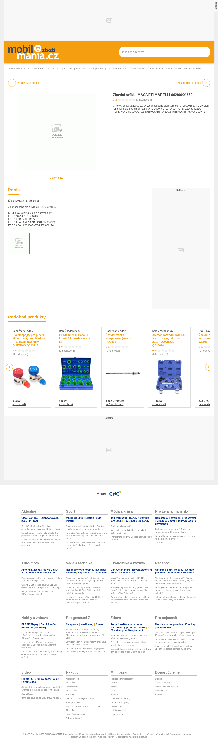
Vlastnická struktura (138, 737)
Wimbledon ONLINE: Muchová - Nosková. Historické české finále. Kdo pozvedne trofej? (86, 545)
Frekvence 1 (161, 690)
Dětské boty (116, 706)
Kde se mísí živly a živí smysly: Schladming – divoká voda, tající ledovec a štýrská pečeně (42, 654)
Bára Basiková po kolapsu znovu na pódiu (41, 698)
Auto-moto (38, 68)
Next (208, 367)
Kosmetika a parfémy (121, 698)
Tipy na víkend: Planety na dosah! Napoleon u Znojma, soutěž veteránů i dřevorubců (39, 645)
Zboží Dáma (72, 690)
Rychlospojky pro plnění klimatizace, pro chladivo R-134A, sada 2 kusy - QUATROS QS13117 (29, 340)
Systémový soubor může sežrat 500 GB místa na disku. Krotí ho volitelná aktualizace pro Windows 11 (85, 600)
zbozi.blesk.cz (72, 694)
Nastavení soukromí (117, 737)
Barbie (114, 687)
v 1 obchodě (19, 404)
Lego (113, 690)
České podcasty (162, 682)
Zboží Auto (71, 710)
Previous (9, 367)
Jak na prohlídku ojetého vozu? (81, 698)
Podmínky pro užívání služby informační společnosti (157, 734)
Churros (159, 542)
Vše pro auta (53, 68)
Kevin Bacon (27, 694)
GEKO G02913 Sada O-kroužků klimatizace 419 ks (74, 338)
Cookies (102, 737)
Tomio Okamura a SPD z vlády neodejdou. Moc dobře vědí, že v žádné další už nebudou (41, 542)
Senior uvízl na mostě (121, 526)
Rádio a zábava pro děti (166, 687)
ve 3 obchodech (115, 404)
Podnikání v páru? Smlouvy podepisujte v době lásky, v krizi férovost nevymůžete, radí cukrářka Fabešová (130, 590)
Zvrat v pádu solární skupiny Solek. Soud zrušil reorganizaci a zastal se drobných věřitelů (130, 600)
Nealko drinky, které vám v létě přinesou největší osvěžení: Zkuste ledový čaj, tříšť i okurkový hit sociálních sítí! (175, 581)
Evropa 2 (159, 694)
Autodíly (68, 68)
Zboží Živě (71, 682)
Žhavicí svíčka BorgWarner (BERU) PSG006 (119, 338)
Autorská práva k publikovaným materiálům (110, 734)
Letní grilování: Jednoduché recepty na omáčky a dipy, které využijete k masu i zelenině (173, 590)
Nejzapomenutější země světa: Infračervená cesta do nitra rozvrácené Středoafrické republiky (39, 635)
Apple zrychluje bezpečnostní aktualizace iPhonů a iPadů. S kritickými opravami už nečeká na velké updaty (85, 581)
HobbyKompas (73, 702)
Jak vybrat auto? (74, 718)
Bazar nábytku (117, 714)
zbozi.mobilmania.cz (18, 68)
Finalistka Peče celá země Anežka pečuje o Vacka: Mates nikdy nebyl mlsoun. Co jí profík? (86, 536)
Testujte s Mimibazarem (122, 679)
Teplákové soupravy (120, 702)
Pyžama (114, 694)
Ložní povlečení (118, 710)
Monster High (117, 682)
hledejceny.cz (72, 679)
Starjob (158, 679)
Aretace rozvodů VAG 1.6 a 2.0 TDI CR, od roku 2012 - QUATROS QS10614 (168, 340)
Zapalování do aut (116, 68)
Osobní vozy (72, 687)
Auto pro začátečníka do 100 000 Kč (83, 706)
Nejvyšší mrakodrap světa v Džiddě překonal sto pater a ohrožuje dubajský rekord (129, 581)
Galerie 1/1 (56, 177)
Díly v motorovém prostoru (90, 68)
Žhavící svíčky (137, 68)
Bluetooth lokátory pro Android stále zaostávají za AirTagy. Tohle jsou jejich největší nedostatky (84, 590)
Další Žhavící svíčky (23, 331)
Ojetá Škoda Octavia (76, 714)
